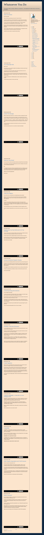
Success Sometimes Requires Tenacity (13, 260)
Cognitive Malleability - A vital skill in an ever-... (35, 47)
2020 (32, 27)
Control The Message (9, 113)
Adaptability (6, 428)
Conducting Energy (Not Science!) (11, 290)
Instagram (33, 64)
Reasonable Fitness (34, 66)
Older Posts (26, 529)
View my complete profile (34, 23)
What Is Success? (8, 495)
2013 (32, 58)
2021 (32, 26)
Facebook (33, 61)
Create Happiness (8, 363)
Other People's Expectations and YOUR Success (15, 461)
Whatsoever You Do (15, 4)
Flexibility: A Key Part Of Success (11, 326)
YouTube (33, 63)
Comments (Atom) (9, 530)
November (33, 28)
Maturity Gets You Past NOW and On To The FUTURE (35, 38)
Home (16, 529)
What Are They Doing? (9, 160)
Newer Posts (5, 529)
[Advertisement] (16, 55)
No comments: (14, 46)
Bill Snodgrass (34, 18)
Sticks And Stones (8, 14)
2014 (32, 57)
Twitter (32, 62)
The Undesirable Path (9, 64)
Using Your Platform (8, 193)
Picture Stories (33, 65)
